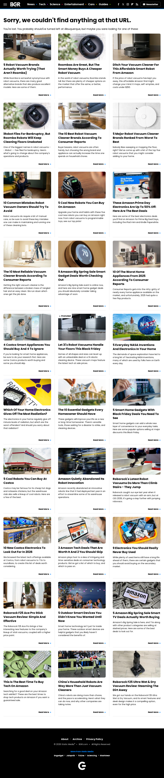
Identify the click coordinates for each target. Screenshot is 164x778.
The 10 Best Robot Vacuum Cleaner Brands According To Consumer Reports (79, 138)
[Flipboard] (132, 4)
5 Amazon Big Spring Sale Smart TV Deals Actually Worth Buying (136, 615)
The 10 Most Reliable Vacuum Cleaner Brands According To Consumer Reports (25, 276)
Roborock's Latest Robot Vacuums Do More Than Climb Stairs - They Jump (135, 483)
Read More (44, 95)
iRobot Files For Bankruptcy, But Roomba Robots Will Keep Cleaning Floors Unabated (26, 138)
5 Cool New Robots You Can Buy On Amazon (81, 205)
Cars (91, 4)
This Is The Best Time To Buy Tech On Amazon (23, 684)
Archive (77, 739)
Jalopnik (70, 755)
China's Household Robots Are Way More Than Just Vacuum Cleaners (80, 686)
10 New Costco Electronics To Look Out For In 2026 (24, 550)
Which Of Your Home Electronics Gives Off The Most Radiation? (27, 412)
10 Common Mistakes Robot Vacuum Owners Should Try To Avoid (26, 207)
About (64, 739)
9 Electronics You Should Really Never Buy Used (135, 550)
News (31, 4)
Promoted (66, 316)
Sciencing (92, 755)
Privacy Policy (94, 739)
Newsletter (150, 4)
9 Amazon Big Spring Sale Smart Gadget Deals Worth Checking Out (81, 276)
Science (55, 4)
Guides (103, 4)
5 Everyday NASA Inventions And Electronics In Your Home (134, 347)
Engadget (58, 755)
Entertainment (74, 4)
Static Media (68, 744)
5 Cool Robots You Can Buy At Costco (25, 481)
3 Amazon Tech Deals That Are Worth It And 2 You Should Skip (80, 550)
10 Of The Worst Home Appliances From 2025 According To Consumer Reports (131, 278)
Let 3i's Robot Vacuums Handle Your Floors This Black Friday (80, 347)
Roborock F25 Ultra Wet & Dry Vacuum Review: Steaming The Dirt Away (135, 686)
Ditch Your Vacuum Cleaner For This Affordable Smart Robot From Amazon (136, 69)
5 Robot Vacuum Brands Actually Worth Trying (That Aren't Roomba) (24, 69)
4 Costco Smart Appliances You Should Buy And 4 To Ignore (26, 347)
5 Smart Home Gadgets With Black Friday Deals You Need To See (136, 414)
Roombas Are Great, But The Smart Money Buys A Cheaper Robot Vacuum (80, 69)
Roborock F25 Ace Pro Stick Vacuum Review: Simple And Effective (24, 617)
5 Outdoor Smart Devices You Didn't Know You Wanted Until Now (80, 617)
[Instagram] (128, 4)
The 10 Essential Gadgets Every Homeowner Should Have (80, 412)
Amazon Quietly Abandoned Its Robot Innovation (81, 481)
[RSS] (137, 4)
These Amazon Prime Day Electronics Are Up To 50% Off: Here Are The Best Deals (134, 207)
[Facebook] (118, 4)
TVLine (81, 755)
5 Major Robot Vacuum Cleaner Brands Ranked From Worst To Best (136, 138)
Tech (42, 4)
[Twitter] (123, 4)
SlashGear (105, 755)
